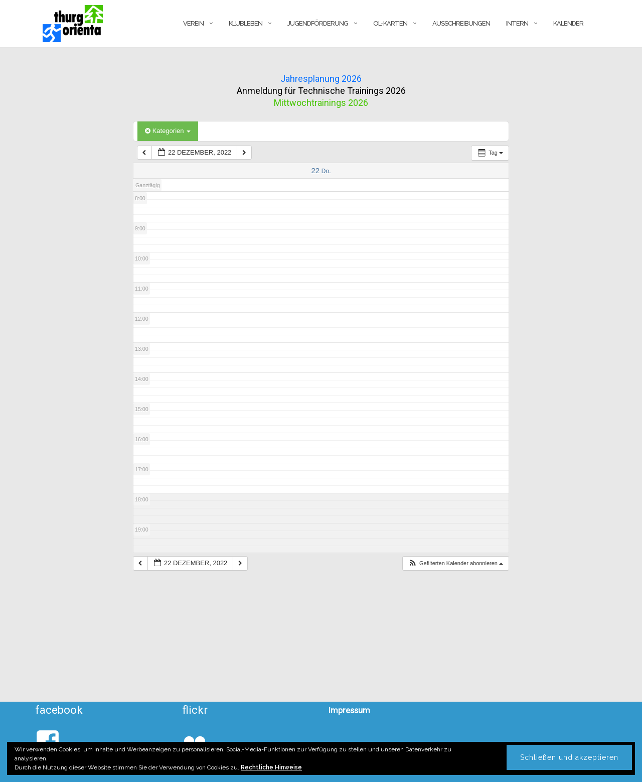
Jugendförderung (317, 23)
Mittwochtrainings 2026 (321, 102)
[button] (455, 563)
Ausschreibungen (461, 23)
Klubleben (245, 23)
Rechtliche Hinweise (271, 767)
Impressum (349, 710)
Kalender (568, 23)
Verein (193, 23)
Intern (517, 23)
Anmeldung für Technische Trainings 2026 (321, 90)
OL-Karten (390, 23)
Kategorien (168, 131)
